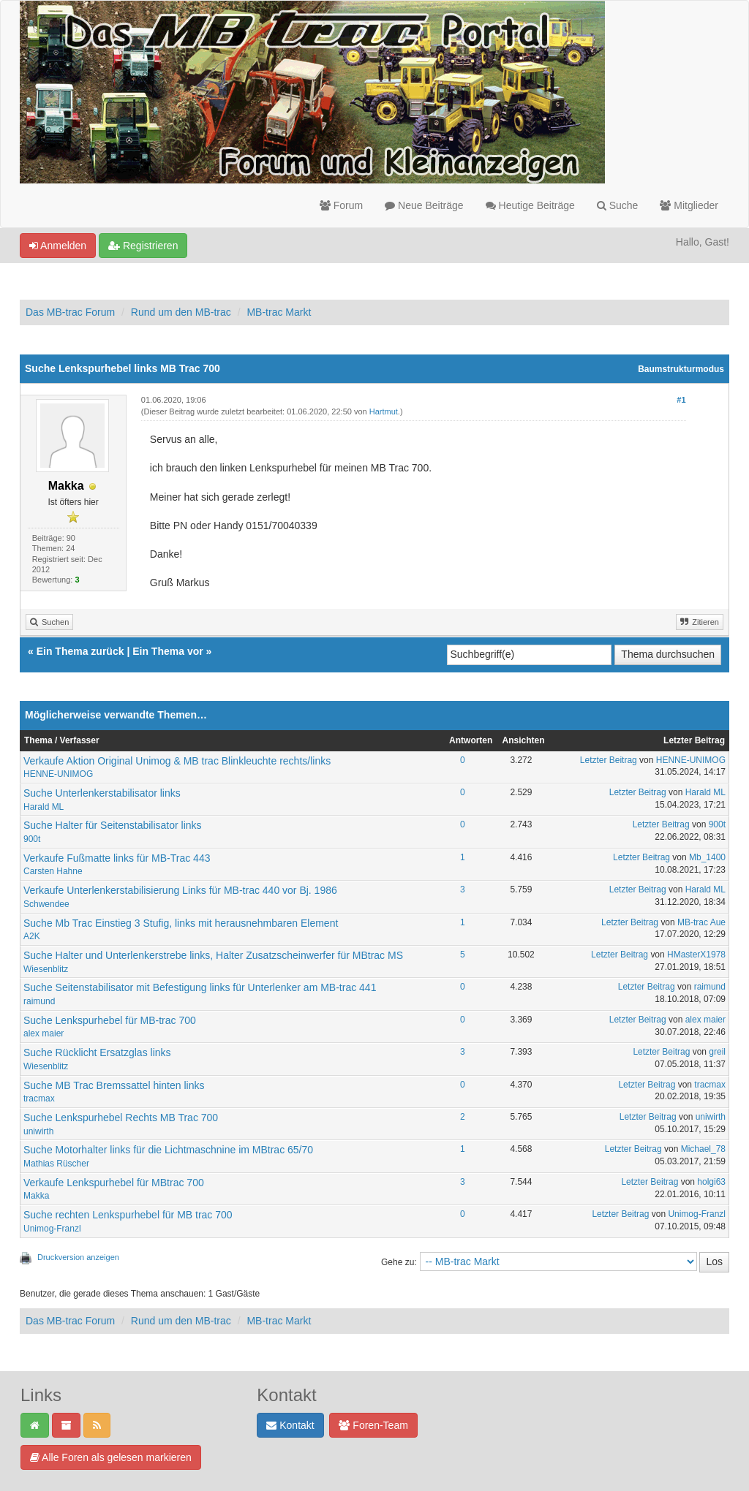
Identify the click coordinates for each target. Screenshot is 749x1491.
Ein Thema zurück (80, 651)
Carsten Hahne (53, 871)
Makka (36, 1196)
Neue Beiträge (424, 205)
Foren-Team (373, 1425)
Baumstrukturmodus (681, 369)
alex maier (43, 1033)
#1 (681, 399)
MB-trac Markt (278, 312)
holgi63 (711, 1182)
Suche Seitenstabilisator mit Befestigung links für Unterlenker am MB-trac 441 (199, 987)
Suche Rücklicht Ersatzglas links (97, 1052)
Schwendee (46, 904)
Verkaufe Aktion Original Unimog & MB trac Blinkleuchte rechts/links (177, 761)
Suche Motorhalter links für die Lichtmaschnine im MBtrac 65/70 (168, 1150)
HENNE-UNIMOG (58, 774)
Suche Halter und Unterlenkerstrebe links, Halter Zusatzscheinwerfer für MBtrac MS (213, 955)
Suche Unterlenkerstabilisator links (102, 793)
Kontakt (290, 1425)
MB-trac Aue (701, 922)
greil (717, 1052)
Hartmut (383, 411)
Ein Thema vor (167, 651)
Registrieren (143, 245)
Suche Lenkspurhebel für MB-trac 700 (109, 1020)
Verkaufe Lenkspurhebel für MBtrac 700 (113, 1182)
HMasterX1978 (696, 954)
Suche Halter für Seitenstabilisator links (112, 825)
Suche (618, 205)
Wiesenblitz (45, 969)
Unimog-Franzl (52, 1228)
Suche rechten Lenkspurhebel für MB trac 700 (128, 1215)
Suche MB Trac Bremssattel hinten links (113, 1085)
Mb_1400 (707, 857)
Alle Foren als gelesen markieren (111, 1457)
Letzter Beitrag (608, 760)
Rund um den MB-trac (181, 312)
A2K (31, 936)
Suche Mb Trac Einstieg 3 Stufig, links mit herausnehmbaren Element (180, 923)
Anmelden (57, 245)
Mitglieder (689, 205)
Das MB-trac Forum (70, 312)
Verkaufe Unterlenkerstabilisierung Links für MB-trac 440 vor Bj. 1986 (180, 890)
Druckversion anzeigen (78, 1257)
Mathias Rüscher (56, 1163)
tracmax (39, 1098)
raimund (39, 1001)
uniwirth (38, 1131)
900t (31, 839)
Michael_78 (703, 1149)
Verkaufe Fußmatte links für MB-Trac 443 (116, 858)
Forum (341, 205)
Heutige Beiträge (530, 205)
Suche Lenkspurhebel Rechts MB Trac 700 (120, 1117)
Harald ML (43, 807)
